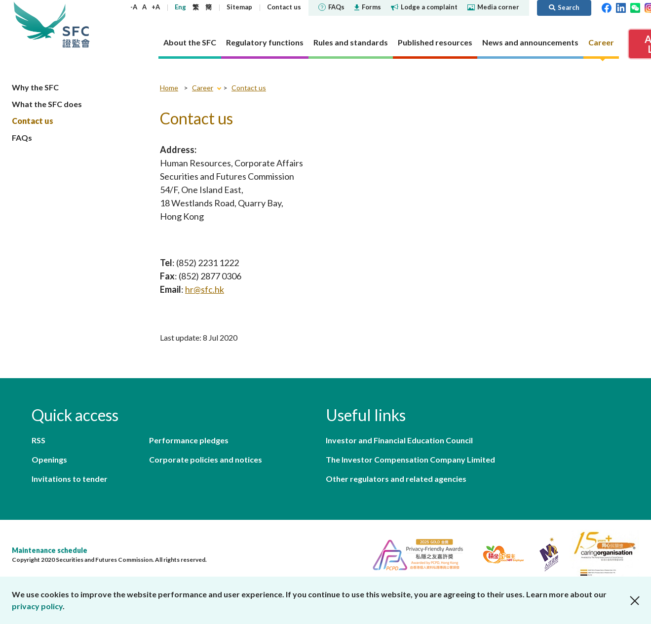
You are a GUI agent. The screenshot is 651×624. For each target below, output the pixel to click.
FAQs (331, 7)
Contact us (284, 7)
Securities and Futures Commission (76, 24)
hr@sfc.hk (204, 289)
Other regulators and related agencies (396, 478)
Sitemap (239, 7)
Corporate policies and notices (205, 459)
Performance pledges (189, 440)
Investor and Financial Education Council (399, 440)
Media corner (493, 7)
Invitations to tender (70, 478)
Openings (49, 459)
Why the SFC (35, 87)
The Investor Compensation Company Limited (410, 459)
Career (202, 87)
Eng (180, 7)
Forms (367, 7)
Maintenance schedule (49, 550)
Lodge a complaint (424, 7)
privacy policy (37, 606)
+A (156, 7)
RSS (38, 440)
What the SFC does (47, 104)
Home (169, 87)
